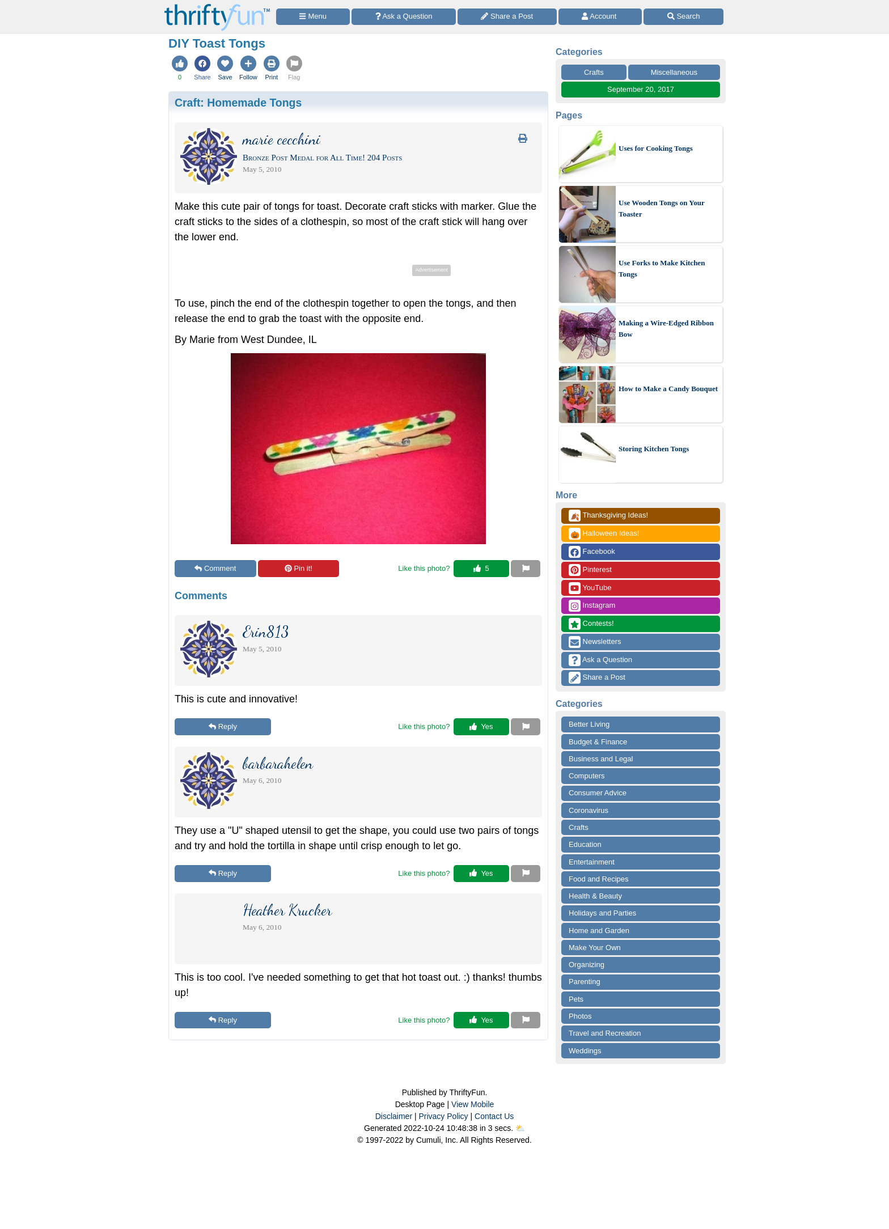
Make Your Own (595, 947)
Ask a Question (600, 660)
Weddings (585, 1050)
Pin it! (298, 568)
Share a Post (597, 678)
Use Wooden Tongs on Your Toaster (662, 208)
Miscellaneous (674, 72)
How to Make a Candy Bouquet (668, 388)
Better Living (589, 724)
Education (585, 844)
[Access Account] (600, 17)
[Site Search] (683, 17)
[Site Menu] (313, 17)
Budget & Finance (598, 742)
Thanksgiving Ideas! (608, 516)
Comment (215, 568)
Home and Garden (599, 930)
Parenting (584, 981)
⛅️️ (520, 1128)
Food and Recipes (599, 879)
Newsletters (595, 642)
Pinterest (590, 570)
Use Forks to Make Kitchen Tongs (662, 268)
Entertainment (592, 862)
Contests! (591, 624)
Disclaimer (393, 1116)
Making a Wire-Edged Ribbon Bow (666, 328)
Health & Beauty (595, 896)
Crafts (594, 72)
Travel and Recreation (605, 1033)
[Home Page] (217, 6)
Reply (223, 726)
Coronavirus (588, 810)
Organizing (586, 964)
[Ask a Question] (404, 17)
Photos (580, 1016)
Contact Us (494, 1116)
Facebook (592, 552)
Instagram (592, 606)
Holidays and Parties (602, 913)
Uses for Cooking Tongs (656, 148)
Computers (587, 776)
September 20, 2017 (640, 89)
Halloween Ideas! (604, 534)
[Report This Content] (525, 568)
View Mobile (472, 1104)
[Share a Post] (507, 17)
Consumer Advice (597, 793)
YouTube (590, 588)
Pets (576, 999)
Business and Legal (601, 759)
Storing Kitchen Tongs (654, 448)
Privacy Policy (443, 1116)
